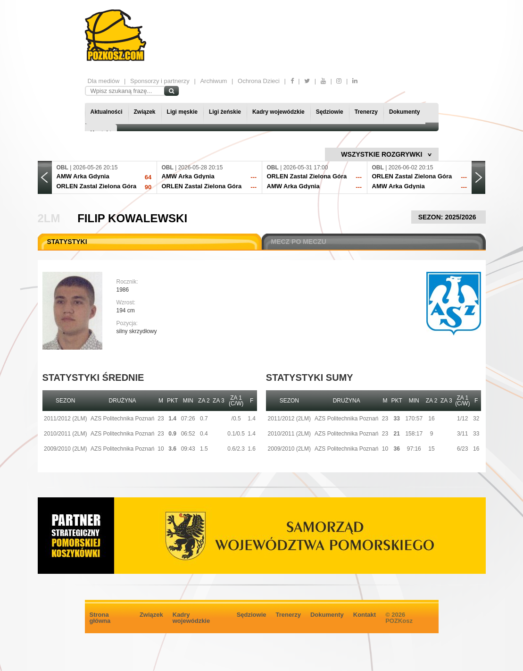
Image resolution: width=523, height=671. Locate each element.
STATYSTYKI (67, 241)
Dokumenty (404, 112)
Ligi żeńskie (225, 112)
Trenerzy (366, 112)
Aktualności (107, 112)
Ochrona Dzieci (259, 80)
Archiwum (213, 80)
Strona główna (100, 617)
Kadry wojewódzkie (278, 112)
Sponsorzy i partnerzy (160, 80)
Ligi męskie (182, 112)
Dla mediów (104, 80)
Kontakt (364, 614)
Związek (145, 112)
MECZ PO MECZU (298, 241)
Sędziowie (329, 112)
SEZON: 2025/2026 (448, 217)
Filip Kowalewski (132, 218)
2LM (49, 218)
